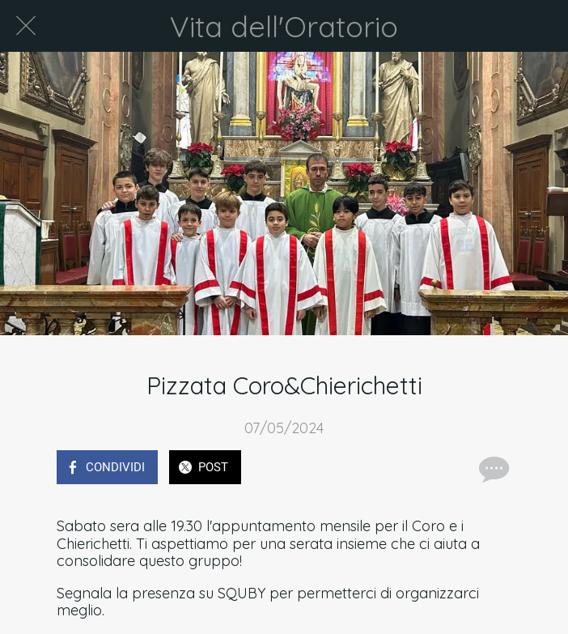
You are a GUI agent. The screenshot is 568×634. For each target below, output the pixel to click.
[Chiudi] (26, 26)
